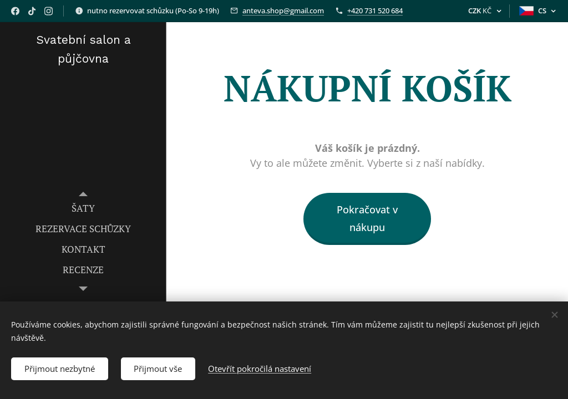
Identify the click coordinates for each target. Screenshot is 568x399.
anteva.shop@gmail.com (283, 11)
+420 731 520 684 (375, 11)
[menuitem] (83, 208)
